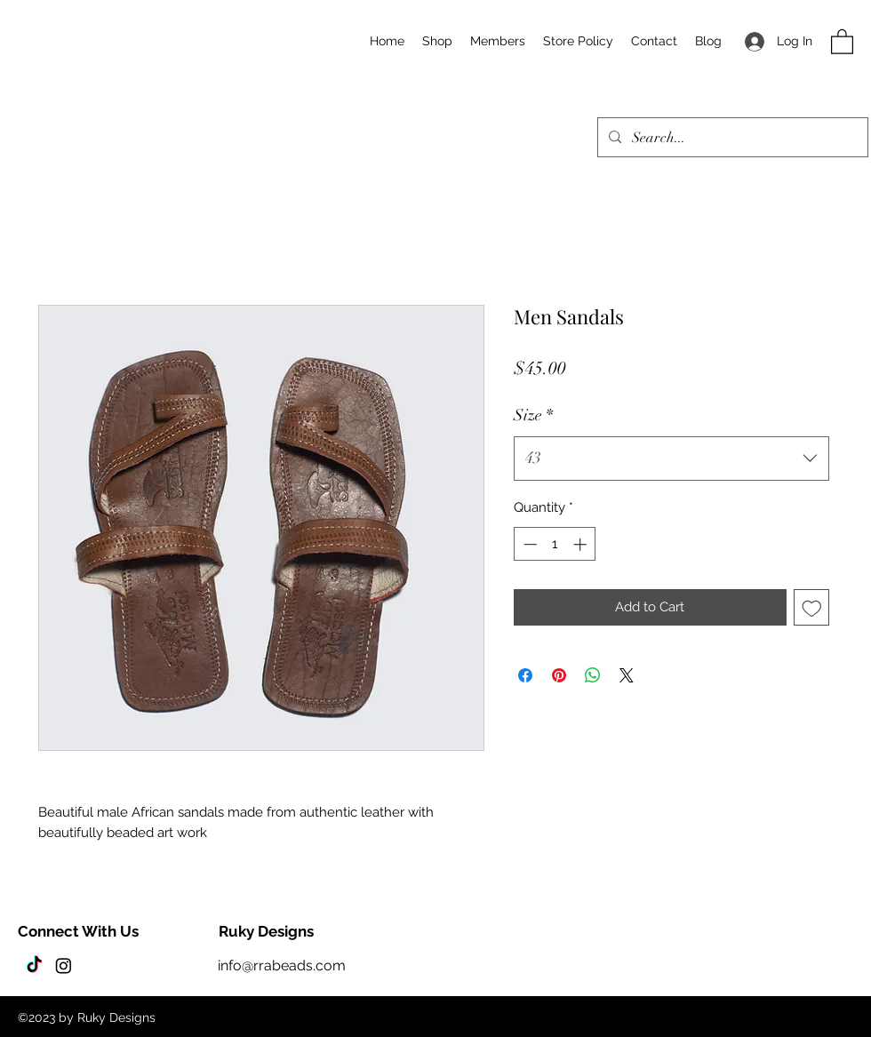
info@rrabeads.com (282, 965)
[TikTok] (34, 965)
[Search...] (731, 137)
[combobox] (671, 458)
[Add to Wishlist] (812, 607)
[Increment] (582, 544)
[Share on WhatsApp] (592, 675)
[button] (842, 41)
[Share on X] (626, 675)
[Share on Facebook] (525, 675)
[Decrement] (528, 544)
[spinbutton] (555, 544)
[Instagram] (63, 965)
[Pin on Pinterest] (559, 675)
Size (533, 415)
